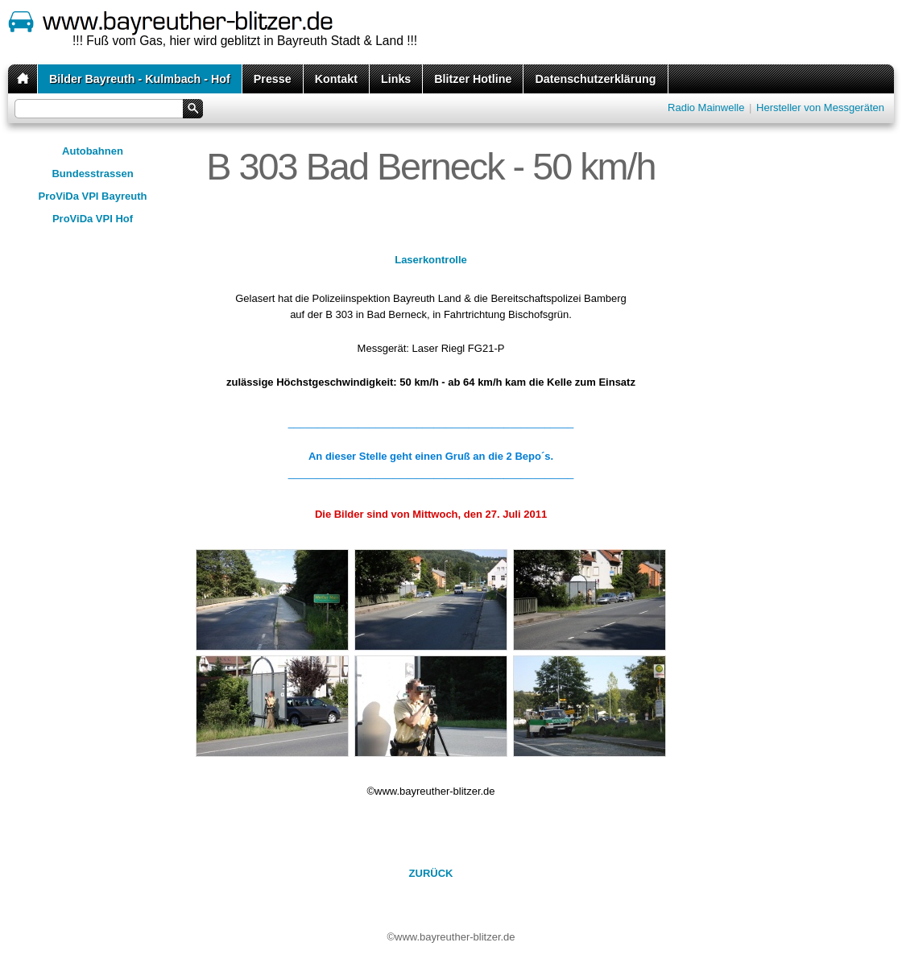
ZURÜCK (431, 873)
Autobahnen (92, 151)
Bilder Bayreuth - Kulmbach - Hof (139, 78)
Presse (273, 78)
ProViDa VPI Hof (92, 219)
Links (396, 78)
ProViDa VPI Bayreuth (93, 196)
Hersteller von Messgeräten (820, 107)
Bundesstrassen (92, 173)
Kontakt (336, 78)
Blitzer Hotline (472, 78)
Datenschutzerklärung (595, 78)
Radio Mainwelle (706, 107)
